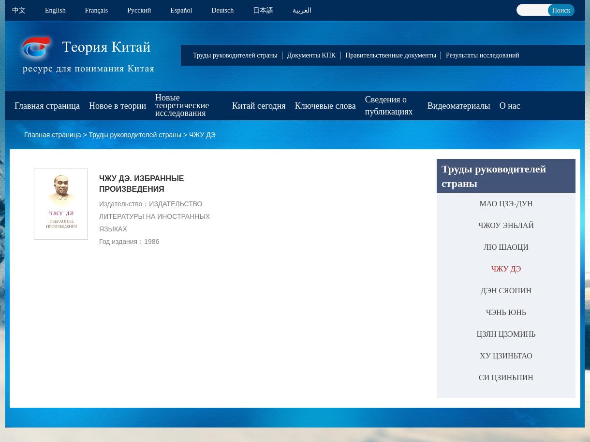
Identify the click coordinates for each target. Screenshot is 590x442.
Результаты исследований (482, 55)
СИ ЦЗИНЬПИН (506, 377)
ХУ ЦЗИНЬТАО (506, 356)
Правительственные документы (390, 55)
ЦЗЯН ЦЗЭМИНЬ (506, 334)
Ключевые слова (325, 106)
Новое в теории (117, 106)
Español (181, 10)
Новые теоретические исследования (182, 105)
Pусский (139, 10)
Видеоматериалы (459, 106)
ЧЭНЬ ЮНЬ (506, 312)
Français (96, 10)
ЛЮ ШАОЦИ (506, 247)
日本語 (263, 10)
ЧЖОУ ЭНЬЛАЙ (506, 225)
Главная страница (47, 106)
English (55, 10)
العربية (302, 10)
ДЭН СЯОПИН (506, 290)
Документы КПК (311, 55)
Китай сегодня (259, 106)
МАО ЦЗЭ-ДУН (506, 204)
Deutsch (222, 10)
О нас (510, 106)
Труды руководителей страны (235, 55)
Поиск (561, 10)
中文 (19, 10)
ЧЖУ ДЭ (202, 135)
